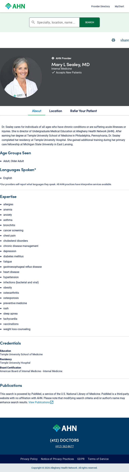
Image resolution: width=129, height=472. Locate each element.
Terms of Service (98, 459)
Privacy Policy (29, 459)
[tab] (36, 110)
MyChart (119, 6)
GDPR (80, 459)
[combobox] (58, 22)
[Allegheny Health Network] (15, 6)
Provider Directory (100, 6)
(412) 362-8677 (64, 446)
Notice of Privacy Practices (57, 459)
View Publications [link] (41, 402)
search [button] (33, 22)
